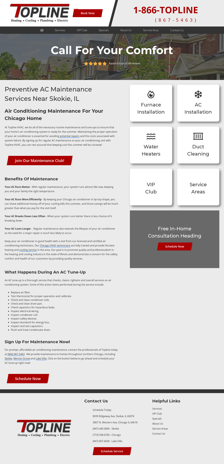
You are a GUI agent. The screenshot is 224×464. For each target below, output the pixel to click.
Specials (104, 30)
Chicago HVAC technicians (55, 245)
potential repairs (69, 136)
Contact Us (177, 30)
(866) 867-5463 (16, 354)
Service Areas (160, 428)
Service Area (151, 30)
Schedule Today (102, 410)
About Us (126, 30)
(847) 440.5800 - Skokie (106, 428)
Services (60, 30)
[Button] (87, 13)
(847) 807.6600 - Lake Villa (107, 441)
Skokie (8, 358)
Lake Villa (41, 358)
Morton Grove (21, 358)
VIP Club (82, 30)
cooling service (28, 250)
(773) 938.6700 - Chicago (107, 435)
